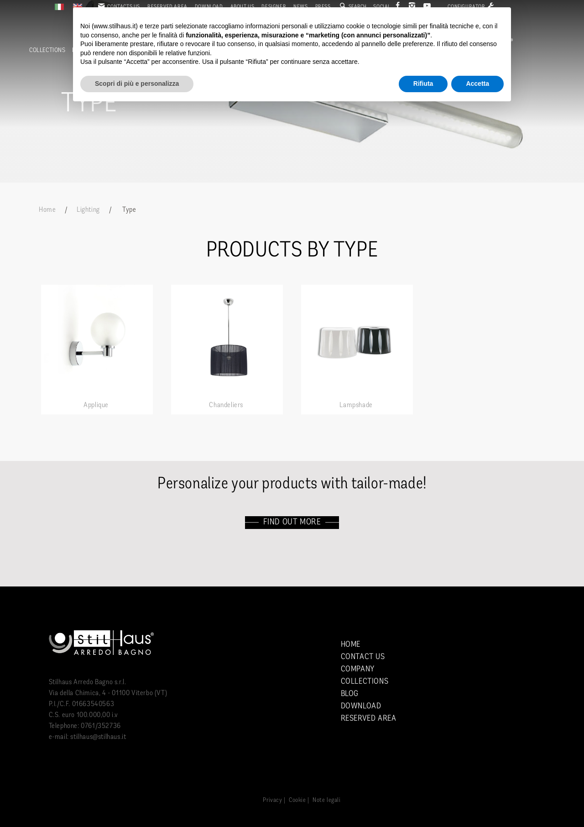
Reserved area (368, 718)
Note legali (327, 800)
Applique (96, 405)
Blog (350, 694)
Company (358, 669)
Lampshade (355, 405)
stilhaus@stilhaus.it (98, 737)
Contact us (363, 657)
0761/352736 (101, 726)
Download (361, 706)
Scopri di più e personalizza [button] (137, 83)
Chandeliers (226, 405)
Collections (47, 50)
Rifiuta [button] (423, 83)
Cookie (297, 800)
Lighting (88, 210)
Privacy (272, 800)
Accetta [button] (477, 83)
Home (47, 210)
